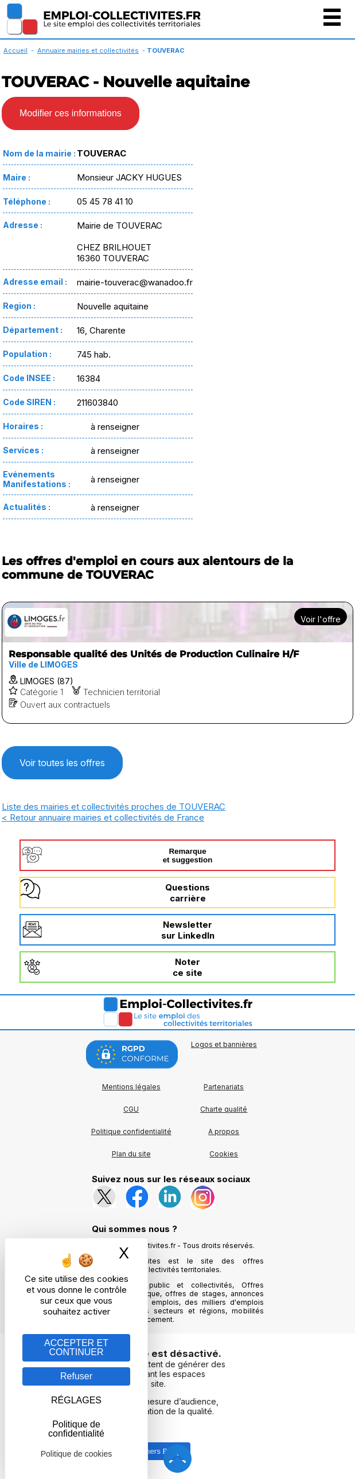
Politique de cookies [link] (76, 1453)
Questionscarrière (187, 893)
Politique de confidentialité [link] (76, 1428)
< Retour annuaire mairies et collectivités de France (103, 817)
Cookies (223, 1154)
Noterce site (187, 967)
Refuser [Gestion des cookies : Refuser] (76, 1376)
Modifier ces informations (70, 113)
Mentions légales (131, 1086)
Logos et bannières (224, 1044)
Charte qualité (223, 1109)
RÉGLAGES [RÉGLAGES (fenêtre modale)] (76, 1400)
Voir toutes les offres (62, 762)
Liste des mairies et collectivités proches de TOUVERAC (113, 806)
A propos (223, 1131)
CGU (131, 1109)
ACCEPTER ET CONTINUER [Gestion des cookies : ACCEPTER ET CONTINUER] (76, 1347)
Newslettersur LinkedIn (187, 930)
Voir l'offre (321, 619)
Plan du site (131, 1154)
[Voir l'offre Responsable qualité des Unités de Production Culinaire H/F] (177, 662)
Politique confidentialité (131, 1131)
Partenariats (224, 1086)
